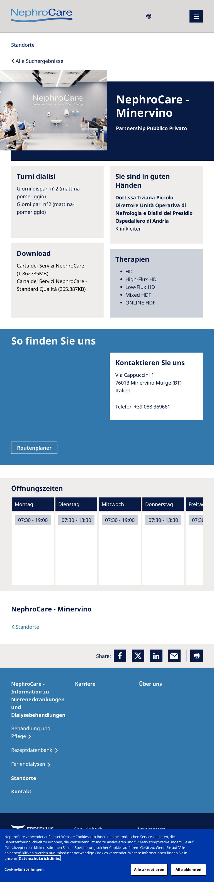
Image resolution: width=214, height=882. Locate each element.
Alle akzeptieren (149, 869)
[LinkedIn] (156, 656)
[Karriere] (88, 684)
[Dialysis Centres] (25, 627)
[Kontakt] (24, 791)
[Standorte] (23, 45)
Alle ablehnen (188, 869)
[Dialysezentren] (26, 778)
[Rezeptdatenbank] (37, 750)
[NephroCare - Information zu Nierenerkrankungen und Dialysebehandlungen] (43, 699)
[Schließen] (205, 837)
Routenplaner (34, 447)
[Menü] (196, 16)
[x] (138, 656)
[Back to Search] (37, 61)
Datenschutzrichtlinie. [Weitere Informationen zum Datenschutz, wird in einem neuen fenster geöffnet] (39, 858)
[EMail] (174, 656)
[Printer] (196, 656)
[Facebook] (120, 656)
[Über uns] (153, 684)
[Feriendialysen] (33, 764)
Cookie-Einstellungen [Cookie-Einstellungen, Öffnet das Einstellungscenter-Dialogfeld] (24, 869)
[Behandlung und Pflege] (43, 732)
